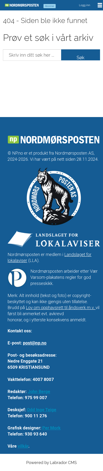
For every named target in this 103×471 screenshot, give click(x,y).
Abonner (49, 6)
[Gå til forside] (22, 5)
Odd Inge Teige (41, 409)
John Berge (39, 391)
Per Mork (51, 427)
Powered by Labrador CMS (51, 462)
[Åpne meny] (100, 5)
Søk (80, 57)
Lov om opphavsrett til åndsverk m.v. (61, 307)
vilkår (23, 446)
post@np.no (34, 342)
